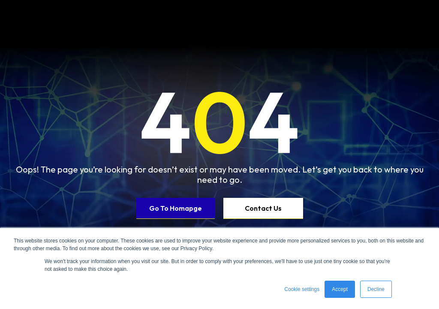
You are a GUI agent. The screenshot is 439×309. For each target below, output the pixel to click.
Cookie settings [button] (301, 289)
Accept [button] (340, 289)
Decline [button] (376, 289)
